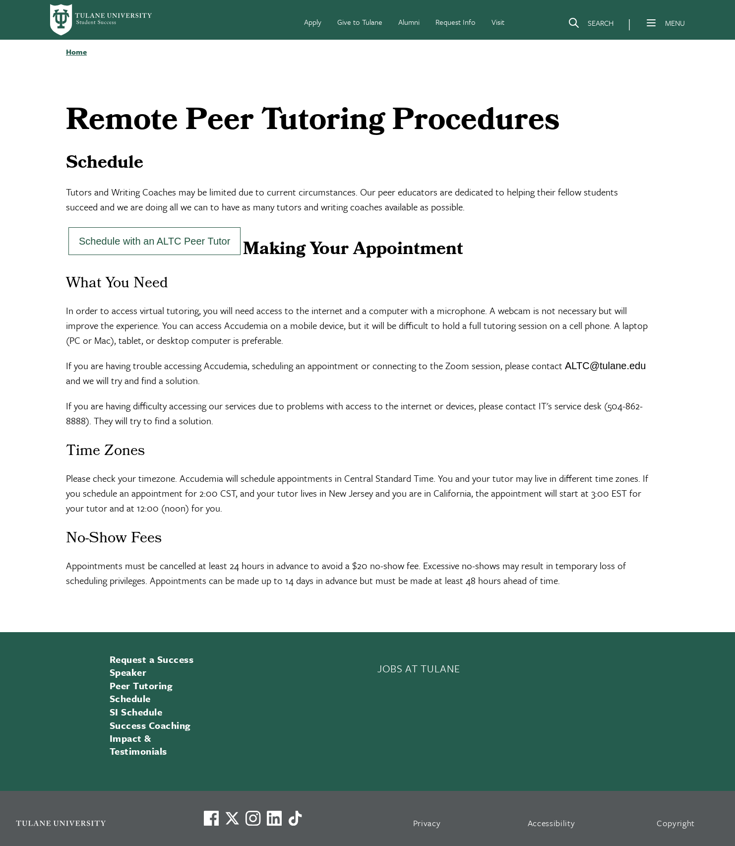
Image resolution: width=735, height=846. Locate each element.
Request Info (455, 21)
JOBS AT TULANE (418, 668)
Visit (497, 21)
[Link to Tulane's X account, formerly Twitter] (232, 818)
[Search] (590, 25)
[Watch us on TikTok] (295, 818)
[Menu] (651, 23)
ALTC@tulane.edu (605, 365)
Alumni (409, 21)
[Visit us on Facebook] (211, 818)
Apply (312, 21)
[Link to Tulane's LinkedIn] (274, 818)
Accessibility (551, 823)
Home (76, 51)
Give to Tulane (359, 21)
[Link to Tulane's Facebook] (252, 818)
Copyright (676, 823)
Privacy (427, 823)
